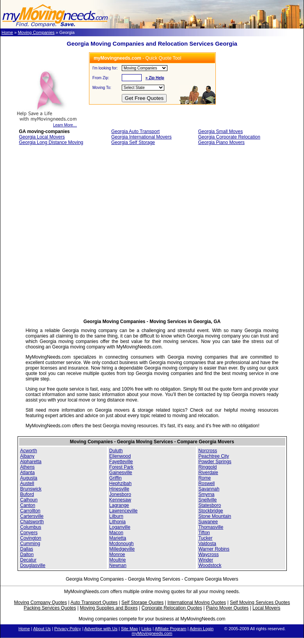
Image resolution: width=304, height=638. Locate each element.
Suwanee (208, 521)
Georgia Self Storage (133, 142)
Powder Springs (214, 461)
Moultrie (117, 560)
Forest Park (121, 467)
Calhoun (29, 500)
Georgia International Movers (141, 137)
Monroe (117, 554)
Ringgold (207, 467)
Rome (204, 478)
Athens (27, 467)
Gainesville (120, 472)
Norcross (207, 450)
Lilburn (116, 516)
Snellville (207, 500)
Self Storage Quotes (142, 602)
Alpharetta (31, 461)
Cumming (30, 543)
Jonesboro (120, 494)
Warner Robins (213, 549)
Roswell (206, 483)
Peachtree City (213, 456)
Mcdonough (121, 543)
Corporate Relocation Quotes (171, 608)
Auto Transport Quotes (94, 602)
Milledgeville (122, 549)
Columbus (30, 527)
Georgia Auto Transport (135, 131)
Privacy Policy (67, 628)
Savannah (208, 489)
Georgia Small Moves (220, 131)
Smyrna (206, 494)
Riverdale (208, 472)
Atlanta (27, 472)
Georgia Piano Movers (221, 142)
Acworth (28, 450)
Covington (30, 538)
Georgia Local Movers (42, 137)
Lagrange (119, 505)
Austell (27, 483)
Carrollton (30, 511)
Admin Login (201, 628)
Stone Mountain (214, 516)
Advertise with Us (100, 628)
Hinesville (119, 489)
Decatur (28, 560)
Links (146, 628)
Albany (27, 456)
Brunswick (31, 489)
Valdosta (207, 543)
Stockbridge (210, 511)
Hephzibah (120, 483)
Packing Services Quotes (50, 608)
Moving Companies (36, 32)
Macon (116, 532)
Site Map (129, 628)
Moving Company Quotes (40, 602)
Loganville (119, 527)
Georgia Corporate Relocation (229, 137)
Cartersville (32, 516)
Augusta (28, 478)
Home (7, 32)
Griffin (115, 478)
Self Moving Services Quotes (260, 602)
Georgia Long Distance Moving (51, 142)
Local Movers (266, 608)
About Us (42, 628)
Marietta (117, 538)
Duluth (116, 450)
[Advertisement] (82, 234)
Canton (28, 505)
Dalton (27, 554)
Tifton (204, 532)
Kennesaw (120, 500)
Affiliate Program (170, 628)
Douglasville (33, 565)
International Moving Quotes (196, 602)
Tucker (205, 538)
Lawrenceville (123, 511)
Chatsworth (32, 521)
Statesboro (209, 505)
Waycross (208, 554)
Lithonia (117, 521)
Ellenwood (120, 456)
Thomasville (210, 527)
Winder (205, 560)
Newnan (117, 565)
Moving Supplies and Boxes (109, 608)
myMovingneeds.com (152, 633)
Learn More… (46, 123)
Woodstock (209, 565)
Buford (27, 494)
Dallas (26, 549)
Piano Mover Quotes (227, 608)
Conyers (29, 532)
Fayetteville (121, 461)
